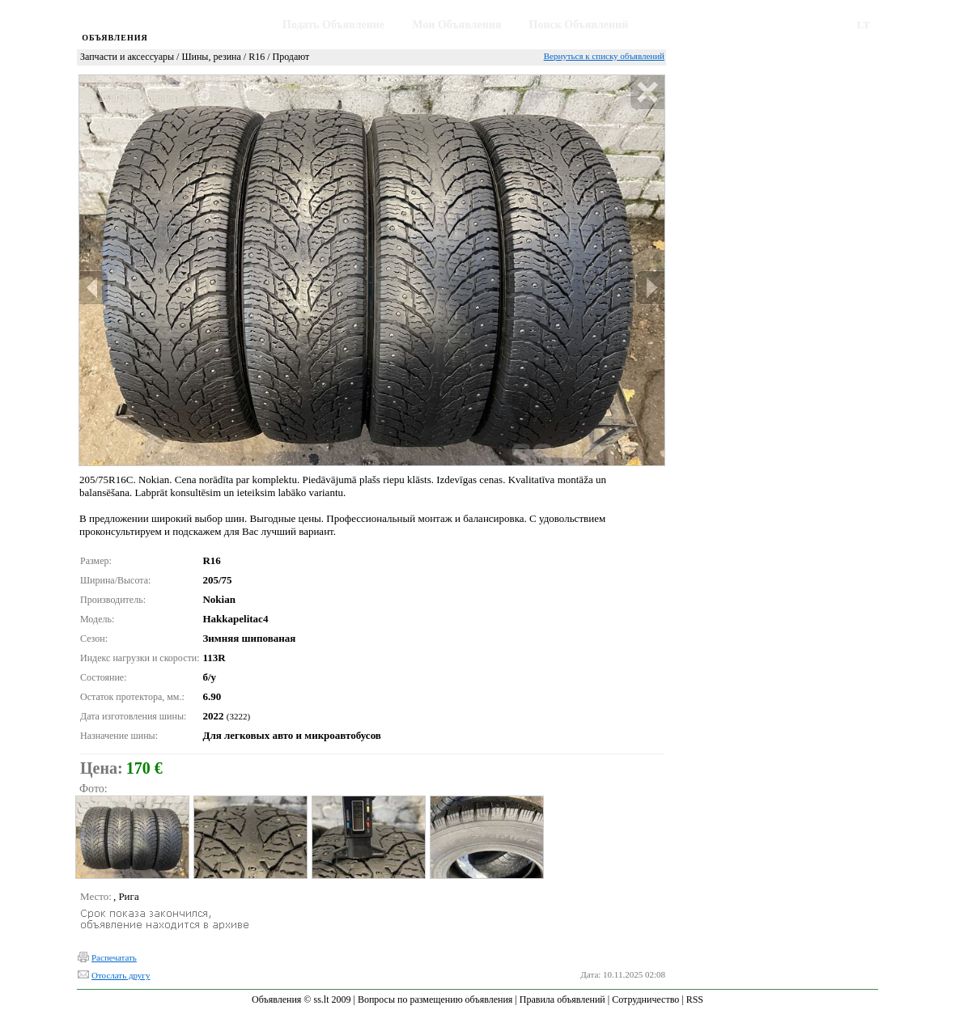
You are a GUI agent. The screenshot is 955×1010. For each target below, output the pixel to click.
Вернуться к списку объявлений (604, 56)
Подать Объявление (333, 25)
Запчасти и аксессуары (127, 56)
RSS (694, 999)
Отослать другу (120, 975)
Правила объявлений (562, 999)
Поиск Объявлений (579, 25)
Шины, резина (210, 56)
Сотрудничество (645, 999)
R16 (256, 56)
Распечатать (114, 957)
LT (863, 25)
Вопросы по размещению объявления (435, 999)
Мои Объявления (456, 25)
